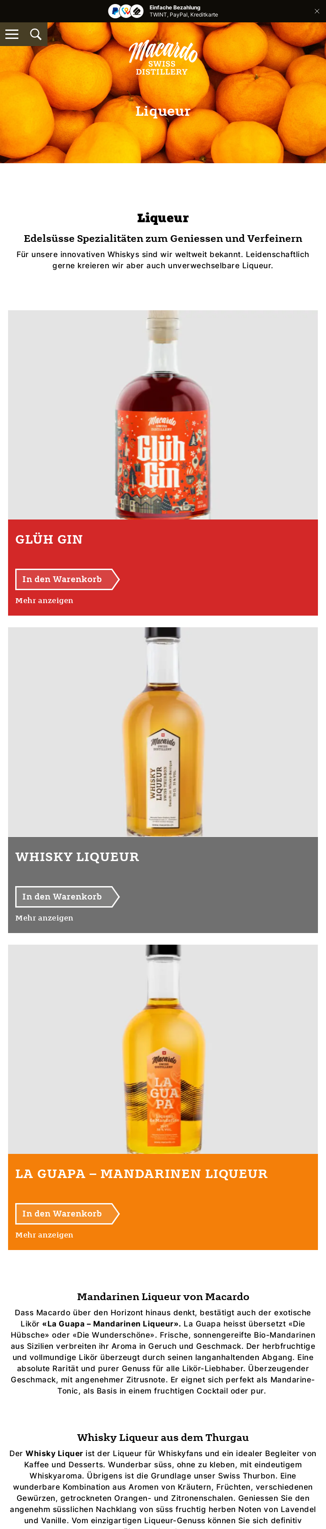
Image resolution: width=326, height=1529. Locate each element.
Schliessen (317, 11)
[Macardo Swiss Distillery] (163, 57)
